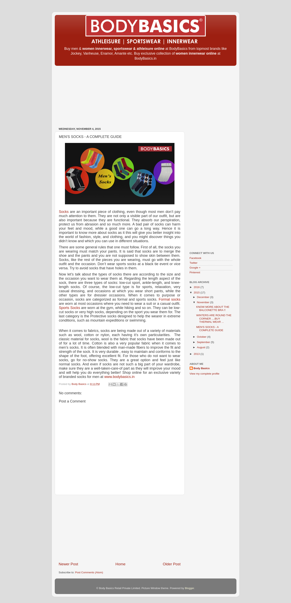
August (201, 347)
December (203, 297)
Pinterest (195, 272)
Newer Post (68, 564)
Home (120, 564)
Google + (195, 267)
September (204, 342)
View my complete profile (204, 373)
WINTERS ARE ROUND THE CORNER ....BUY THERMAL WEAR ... (213, 318)
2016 (197, 287)
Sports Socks (69, 308)
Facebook (195, 258)
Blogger (189, 588)
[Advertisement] (145, 95)
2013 (197, 353)
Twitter (194, 262)
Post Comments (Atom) (89, 572)
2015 (197, 292)
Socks (64, 212)
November (203, 302)
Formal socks (169, 299)
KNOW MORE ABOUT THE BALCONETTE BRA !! (212, 308)
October (202, 336)
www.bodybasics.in (119, 377)
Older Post (171, 564)
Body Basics (202, 368)
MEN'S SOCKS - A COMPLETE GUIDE (209, 329)
